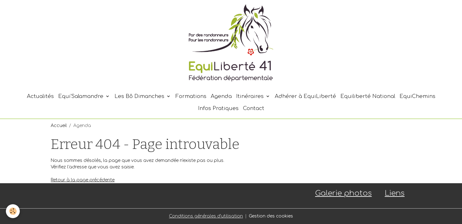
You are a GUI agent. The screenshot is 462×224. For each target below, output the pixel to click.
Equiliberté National (367, 96)
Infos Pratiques (218, 108)
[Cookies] (13, 211)
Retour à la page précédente (82, 180)
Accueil (59, 125)
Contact (253, 108)
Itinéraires (250, 96)
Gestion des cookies (271, 216)
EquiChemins (417, 96)
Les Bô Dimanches (140, 96)
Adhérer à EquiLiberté (305, 96)
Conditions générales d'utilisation (206, 216)
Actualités (40, 96)
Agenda (221, 96)
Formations (190, 96)
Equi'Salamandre (81, 96)
